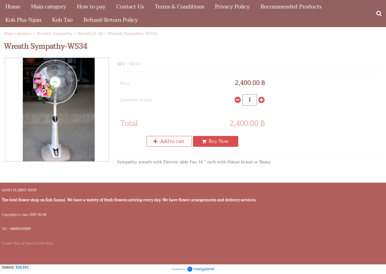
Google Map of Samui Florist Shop (28, 243)
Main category (18, 33)
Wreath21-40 (90, 33)
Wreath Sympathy (55, 33)
